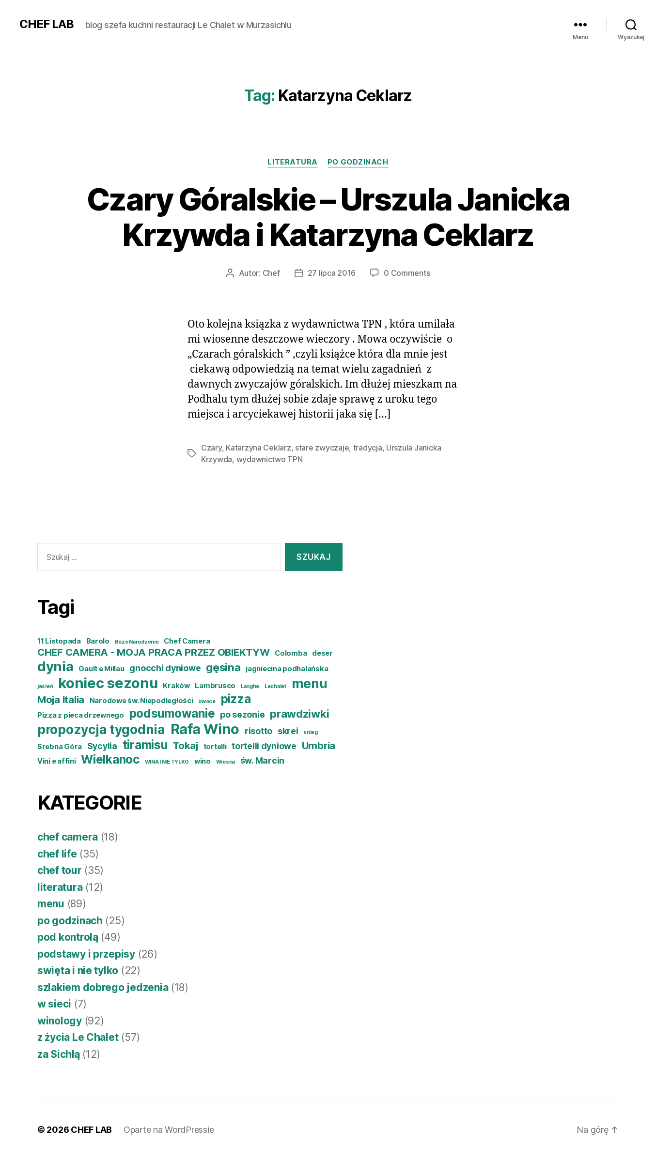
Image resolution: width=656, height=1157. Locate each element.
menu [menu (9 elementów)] (310, 683)
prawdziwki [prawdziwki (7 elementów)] (299, 713)
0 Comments (407, 273)
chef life (57, 854)
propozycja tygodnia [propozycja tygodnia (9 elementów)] (101, 729)
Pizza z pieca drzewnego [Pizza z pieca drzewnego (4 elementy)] (80, 715)
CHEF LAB (46, 24)
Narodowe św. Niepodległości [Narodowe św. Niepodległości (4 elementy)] (141, 700)
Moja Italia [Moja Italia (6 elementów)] (60, 699)
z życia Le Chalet (77, 1037)
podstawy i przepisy (86, 954)
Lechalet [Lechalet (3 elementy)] (275, 686)
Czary (211, 447)
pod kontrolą (67, 937)
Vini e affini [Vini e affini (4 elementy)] (56, 761)
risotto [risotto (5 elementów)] (258, 731)
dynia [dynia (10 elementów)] (55, 666)
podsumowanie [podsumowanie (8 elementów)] (172, 713)
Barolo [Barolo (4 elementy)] (97, 641)
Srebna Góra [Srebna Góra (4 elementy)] (59, 746)
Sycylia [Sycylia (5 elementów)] (102, 746)
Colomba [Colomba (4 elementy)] (291, 653)
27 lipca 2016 (332, 273)
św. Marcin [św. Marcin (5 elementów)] (262, 760)
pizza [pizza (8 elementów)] (236, 698)
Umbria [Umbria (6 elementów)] (318, 745)
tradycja (367, 447)
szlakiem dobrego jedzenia (102, 987)
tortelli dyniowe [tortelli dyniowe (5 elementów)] (264, 746)
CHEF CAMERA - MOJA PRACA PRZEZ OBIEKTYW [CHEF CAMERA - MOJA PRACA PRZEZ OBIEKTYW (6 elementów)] (153, 652)
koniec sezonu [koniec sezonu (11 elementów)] (108, 683)
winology (59, 1021)
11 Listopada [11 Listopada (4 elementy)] (59, 641)
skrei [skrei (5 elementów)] (288, 731)
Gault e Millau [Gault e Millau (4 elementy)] (101, 668)
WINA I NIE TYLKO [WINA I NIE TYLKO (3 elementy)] (167, 762)
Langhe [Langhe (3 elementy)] (250, 686)
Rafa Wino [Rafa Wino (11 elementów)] (205, 729)
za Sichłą (58, 1054)
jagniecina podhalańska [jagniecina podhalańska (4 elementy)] (287, 668)
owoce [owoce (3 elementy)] (207, 701)
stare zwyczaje (322, 447)
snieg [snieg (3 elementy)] (310, 732)
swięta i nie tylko (77, 970)
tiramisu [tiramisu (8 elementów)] (145, 744)
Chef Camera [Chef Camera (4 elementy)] (187, 641)
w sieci (54, 1004)
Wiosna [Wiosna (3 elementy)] (225, 762)
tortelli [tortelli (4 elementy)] (215, 746)
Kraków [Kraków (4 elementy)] (176, 685)
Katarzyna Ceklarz (258, 447)
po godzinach (358, 162)
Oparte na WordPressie (169, 1130)
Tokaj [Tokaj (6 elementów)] (185, 745)
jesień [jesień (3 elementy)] (45, 686)
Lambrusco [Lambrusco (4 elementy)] (215, 685)
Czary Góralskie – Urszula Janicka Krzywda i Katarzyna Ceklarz (328, 216)
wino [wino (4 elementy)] (202, 761)
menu (50, 904)
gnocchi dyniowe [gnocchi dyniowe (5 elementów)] (165, 668)
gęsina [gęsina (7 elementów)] (223, 667)
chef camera (67, 837)
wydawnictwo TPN (269, 459)
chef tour (59, 870)
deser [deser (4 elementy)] (322, 653)
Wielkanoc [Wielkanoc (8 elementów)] (110, 759)
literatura (292, 162)
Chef (271, 273)
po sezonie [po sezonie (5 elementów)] (242, 714)
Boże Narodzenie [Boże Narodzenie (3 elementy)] (137, 642)
